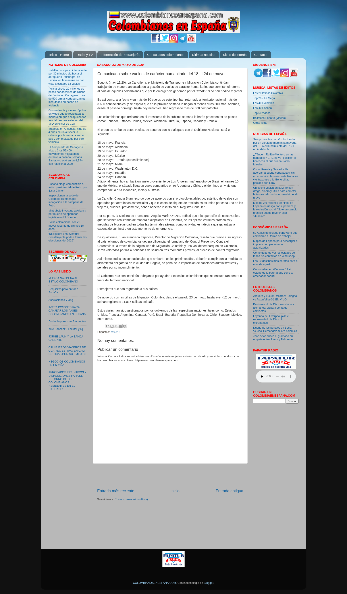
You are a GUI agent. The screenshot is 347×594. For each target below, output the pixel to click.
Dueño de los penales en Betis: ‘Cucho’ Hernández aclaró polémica (275, 329)
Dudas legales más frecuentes (67, 321)
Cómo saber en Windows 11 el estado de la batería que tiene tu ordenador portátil (273, 273)
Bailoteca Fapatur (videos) (269, 118)
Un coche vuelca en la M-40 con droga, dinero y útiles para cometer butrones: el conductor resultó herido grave (275, 192)
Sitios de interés (235, 55)
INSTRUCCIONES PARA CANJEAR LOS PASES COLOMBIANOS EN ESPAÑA (67, 311)
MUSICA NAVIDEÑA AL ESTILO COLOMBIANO (63, 280)
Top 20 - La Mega (264, 98)
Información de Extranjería (120, 55)
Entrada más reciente (115, 491)
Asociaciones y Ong (60, 300)
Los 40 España (262, 108)
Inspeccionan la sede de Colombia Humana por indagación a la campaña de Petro (65, 200)
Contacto (261, 55)
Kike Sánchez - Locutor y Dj (65, 329)
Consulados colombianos (165, 55)
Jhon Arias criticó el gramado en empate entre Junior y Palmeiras (273, 338)
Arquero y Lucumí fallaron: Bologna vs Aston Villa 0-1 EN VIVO (275, 297)
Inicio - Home (59, 55)
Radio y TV (85, 55)
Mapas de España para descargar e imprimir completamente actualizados (275, 244)
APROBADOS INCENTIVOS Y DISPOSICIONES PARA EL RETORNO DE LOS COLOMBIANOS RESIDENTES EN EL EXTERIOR (67, 381)
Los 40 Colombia (263, 103)
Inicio (174, 491)
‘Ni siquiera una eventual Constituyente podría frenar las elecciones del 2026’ (67, 237)
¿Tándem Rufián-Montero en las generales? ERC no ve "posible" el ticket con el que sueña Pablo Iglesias (274, 159)
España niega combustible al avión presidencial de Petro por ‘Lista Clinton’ (67, 187)
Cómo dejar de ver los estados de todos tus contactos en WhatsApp (274, 254)
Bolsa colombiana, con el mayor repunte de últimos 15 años (66, 225)
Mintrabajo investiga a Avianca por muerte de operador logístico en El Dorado (67, 214)
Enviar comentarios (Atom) (131, 499)
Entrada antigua (229, 491)
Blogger (208, 582)
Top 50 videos (261, 113)
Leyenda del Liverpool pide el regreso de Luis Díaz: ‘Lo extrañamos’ (271, 319)
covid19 (115, 332)
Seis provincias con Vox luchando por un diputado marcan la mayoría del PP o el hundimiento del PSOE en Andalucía (274, 144)
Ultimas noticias (203, 55)
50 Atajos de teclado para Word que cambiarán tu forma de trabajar (275, 234)
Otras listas (260, 122)
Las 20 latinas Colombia (268, 93)
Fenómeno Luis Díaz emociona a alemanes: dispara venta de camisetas (273, 308)
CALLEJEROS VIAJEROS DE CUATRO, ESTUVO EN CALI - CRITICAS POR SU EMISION (67, 351)
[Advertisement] (170, 475)
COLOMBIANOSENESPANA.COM (154, 582)
